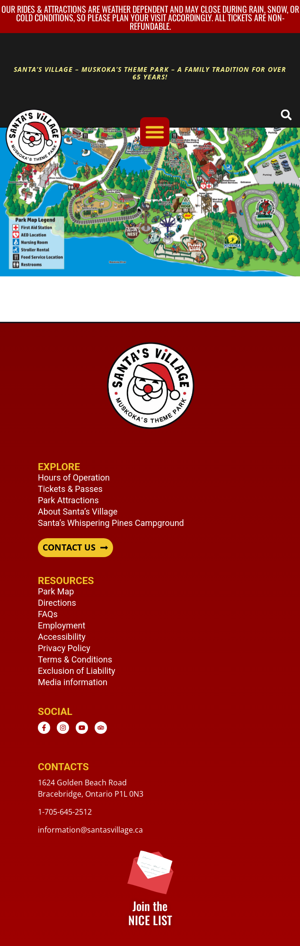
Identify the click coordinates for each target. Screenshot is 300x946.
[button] (286, 114)
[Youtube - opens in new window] (82, 728)
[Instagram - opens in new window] (63, 728)
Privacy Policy (64, 648)
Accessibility (62, 637)
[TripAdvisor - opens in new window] (101, 728)
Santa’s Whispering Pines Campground (111, 523)
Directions (57, 603)
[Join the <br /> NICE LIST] (150, 871)
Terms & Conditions (75, 659)
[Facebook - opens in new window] (44, 728)
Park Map (56, 591)
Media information (72, 682)
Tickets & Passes (70, 489)
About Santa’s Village (77, 511)
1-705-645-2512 (65, 812)
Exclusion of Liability (76, 671)
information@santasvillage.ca (90, 830)
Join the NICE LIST (150, 913)
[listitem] (264, 214)
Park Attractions (68, 500)
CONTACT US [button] (69, 547)
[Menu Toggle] (154, 131)
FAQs (48, 614)
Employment (61, 625)
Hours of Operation (74, 477)
